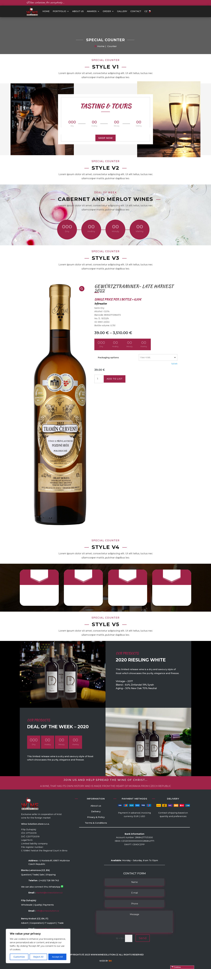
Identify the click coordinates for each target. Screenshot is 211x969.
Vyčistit (174, 364)
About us (78, 11)
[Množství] (98, 379)
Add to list (114, 378)
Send (143, 938)
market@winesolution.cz (49, 892)
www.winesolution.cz (104, 954)
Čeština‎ (176, 967)
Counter (112, 46)
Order (107, 11)
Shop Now (105, 137)
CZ (147, 11)
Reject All (38, 957)
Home (100, 46)
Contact (135, 11)
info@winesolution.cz (47, 911)
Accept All (57, 957)
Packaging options (108, 357)
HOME (46, 11)
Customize (19, 957)
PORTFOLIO (59, 11)
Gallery (122, 11)
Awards (92, 11)
